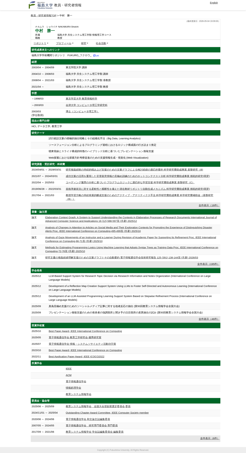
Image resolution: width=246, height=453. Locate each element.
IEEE (69, 368)
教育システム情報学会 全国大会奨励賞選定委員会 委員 (98, 406)
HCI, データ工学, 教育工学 (47, 126)
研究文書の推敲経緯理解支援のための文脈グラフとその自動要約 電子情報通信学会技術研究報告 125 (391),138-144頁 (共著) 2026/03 (121, 257)
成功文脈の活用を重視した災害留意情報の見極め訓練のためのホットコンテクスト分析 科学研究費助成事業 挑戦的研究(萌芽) (138, 176)
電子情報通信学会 (76, 381)
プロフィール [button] (63, 43)
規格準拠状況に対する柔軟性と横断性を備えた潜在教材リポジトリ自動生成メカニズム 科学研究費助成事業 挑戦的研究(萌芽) (138, 188)
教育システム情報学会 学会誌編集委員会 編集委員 (95, 431)
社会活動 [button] (101, 43)
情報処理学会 (73, 387)
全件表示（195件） (208, 264)
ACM (68, 375)
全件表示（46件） (209, 318)
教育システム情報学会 (78, 394)
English (214, 2)
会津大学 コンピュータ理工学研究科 (86, 105)
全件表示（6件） (210, 438)
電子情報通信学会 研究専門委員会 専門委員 (92, 425)
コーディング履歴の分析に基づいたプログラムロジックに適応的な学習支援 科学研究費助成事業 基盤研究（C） (130, 182)
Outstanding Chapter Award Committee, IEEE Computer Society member (107, 412)
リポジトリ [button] (39, 43)
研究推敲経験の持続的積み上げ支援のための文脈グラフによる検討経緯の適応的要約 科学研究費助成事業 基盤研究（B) (134, 169)
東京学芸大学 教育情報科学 (81, 98)
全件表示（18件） (209, 205)
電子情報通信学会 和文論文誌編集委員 (88, 419)
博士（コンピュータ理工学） (82, 111)
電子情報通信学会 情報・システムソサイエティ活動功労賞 (82, 343)
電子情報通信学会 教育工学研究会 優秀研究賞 (75, 337)
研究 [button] (83, 43)
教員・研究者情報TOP (44, 15)
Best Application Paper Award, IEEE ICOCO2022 (76, 356)
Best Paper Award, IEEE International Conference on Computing (85, 331)
